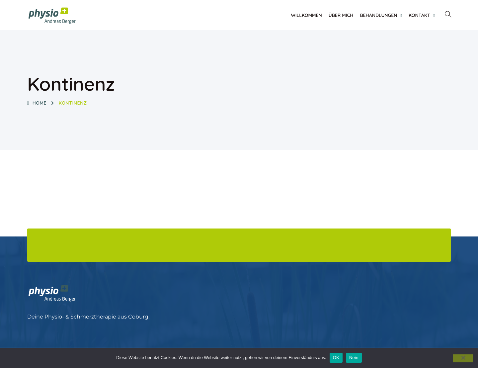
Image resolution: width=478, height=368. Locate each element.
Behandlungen (378, 15)
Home (36, 103)
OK (336, 357)
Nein (353, 357)
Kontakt (419, 15)
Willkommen (306, 15)
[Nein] (463, 358)
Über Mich (341, 15)
